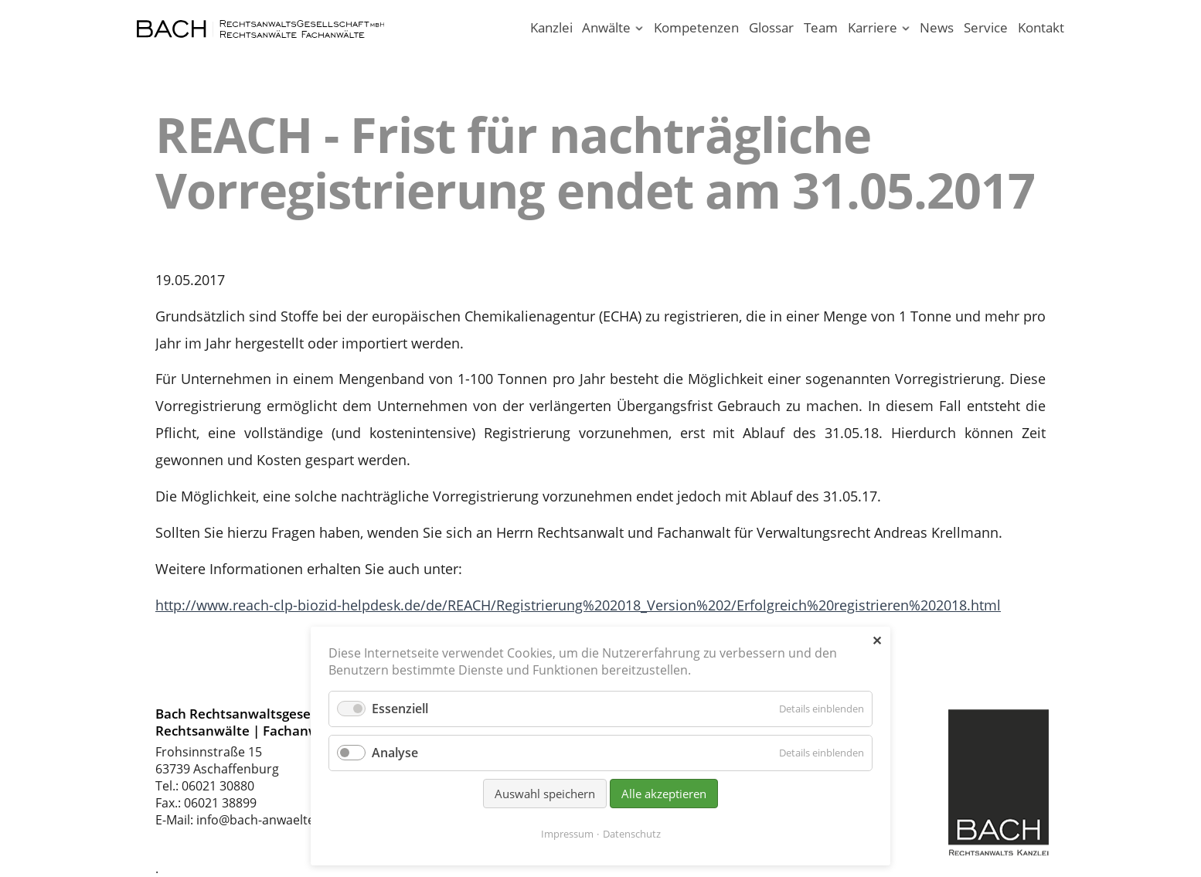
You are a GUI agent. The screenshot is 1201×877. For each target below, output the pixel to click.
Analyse (395, 752)
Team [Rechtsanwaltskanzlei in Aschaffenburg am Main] (821, 27)
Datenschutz (632, 834)
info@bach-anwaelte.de (264, 819)
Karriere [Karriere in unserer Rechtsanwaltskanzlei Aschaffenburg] (872, 27)
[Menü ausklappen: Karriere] (905, 29)
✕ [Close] (877, 640)
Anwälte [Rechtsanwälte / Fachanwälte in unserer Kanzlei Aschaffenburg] (606, 27)
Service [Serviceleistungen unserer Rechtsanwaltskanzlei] (986, 27)
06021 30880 (218, 785)
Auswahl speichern (545, 793)
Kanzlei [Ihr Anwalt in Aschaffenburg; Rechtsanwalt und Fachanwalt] (551, 27)
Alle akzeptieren (663, 793)
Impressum (567, 834)
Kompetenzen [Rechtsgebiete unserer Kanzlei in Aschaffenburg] (696, 27)
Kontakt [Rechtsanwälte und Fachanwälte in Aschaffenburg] (1041, 27)
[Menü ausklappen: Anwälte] (639, 29)
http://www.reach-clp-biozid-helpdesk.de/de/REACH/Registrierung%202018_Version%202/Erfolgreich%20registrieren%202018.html (578, 605)
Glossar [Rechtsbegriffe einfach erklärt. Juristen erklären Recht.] (771, 27)
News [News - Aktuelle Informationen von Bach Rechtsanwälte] (937, 27)
